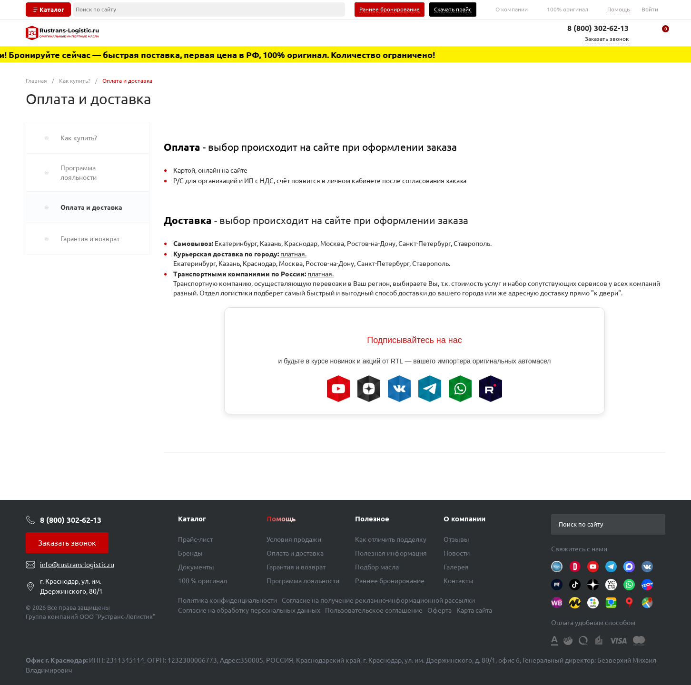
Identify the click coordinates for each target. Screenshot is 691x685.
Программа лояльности (303, 581)
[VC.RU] (611, 585)
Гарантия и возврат (296, 567)
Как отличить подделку (390, 539)
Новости (457, 553)
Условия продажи (294, 539)
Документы (196, 567)
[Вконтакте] (647, 567)
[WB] (557, 603)
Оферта (439, 610)
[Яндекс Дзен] (593, 585)
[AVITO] (593, 603)
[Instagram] (629, 567)
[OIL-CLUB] (557, 567)
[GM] (647, 603)
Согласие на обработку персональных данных (249, 610)
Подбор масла (377, 567)
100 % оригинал (202, 581)
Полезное (372, 519)
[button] (658, 524)
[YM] (575, 603)
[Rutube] (557, 585)
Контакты (459, 581)
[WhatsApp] (629, 585)
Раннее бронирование (389, 581)
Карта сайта (474, 610)
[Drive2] (575, 567)
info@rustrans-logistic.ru (77, 564)
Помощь (618, 9)
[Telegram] (611, 567)
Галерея (456, 567)
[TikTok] (575, 585)
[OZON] (647, 585)
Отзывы (456, 539)
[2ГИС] (611, 603)
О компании (511, 9)
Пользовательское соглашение (374, 610)
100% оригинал (567, 9)
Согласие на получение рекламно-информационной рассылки (378, 600)
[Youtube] (593, 567)
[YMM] (629, 603)
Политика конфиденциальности (227, 600)
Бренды (190, 553)
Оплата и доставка (295, 553)
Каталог (192, 519)
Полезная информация (391, 553)
